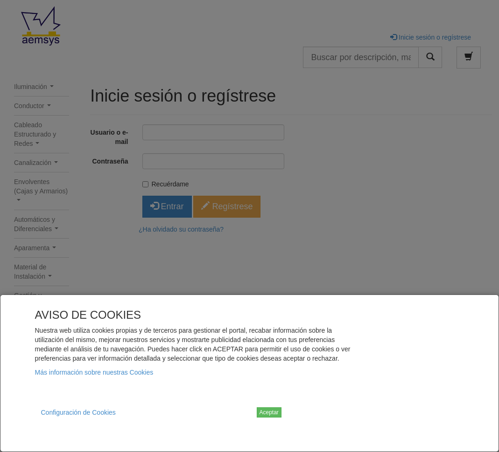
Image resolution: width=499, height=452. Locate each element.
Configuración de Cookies (78, 412)
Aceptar (269, 412)
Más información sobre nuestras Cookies (94, 372)
